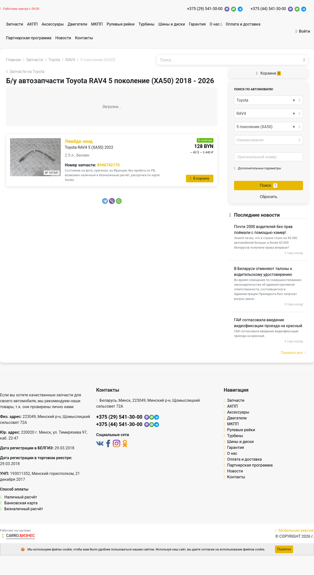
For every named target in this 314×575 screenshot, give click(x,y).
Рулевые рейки (121, 24)
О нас (214, 24)
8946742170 (108, 165)
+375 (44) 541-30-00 (268, 8)
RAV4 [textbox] (265, 113)
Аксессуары (53, 24)
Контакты (84, 38)
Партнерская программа (29, 38)
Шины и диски (171, 24)
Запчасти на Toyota (25, 71)
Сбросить (268, 196)
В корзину (199, 178)
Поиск (268, 185)
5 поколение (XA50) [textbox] (265, 126)
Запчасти (14, 24)
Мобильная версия (294, 530)
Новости (63, 38)
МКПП (97, 24)
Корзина (268, 73)
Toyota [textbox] (265, 100)
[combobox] (268, 100)
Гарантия (197, 24)
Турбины (146, 24)
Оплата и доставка (243, 24)
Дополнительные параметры (257, 168)
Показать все (293, 353)
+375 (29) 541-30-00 (205, 8)
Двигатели (77, 24)
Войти (303, 31)
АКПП (32, 24)
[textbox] (267, 140)
